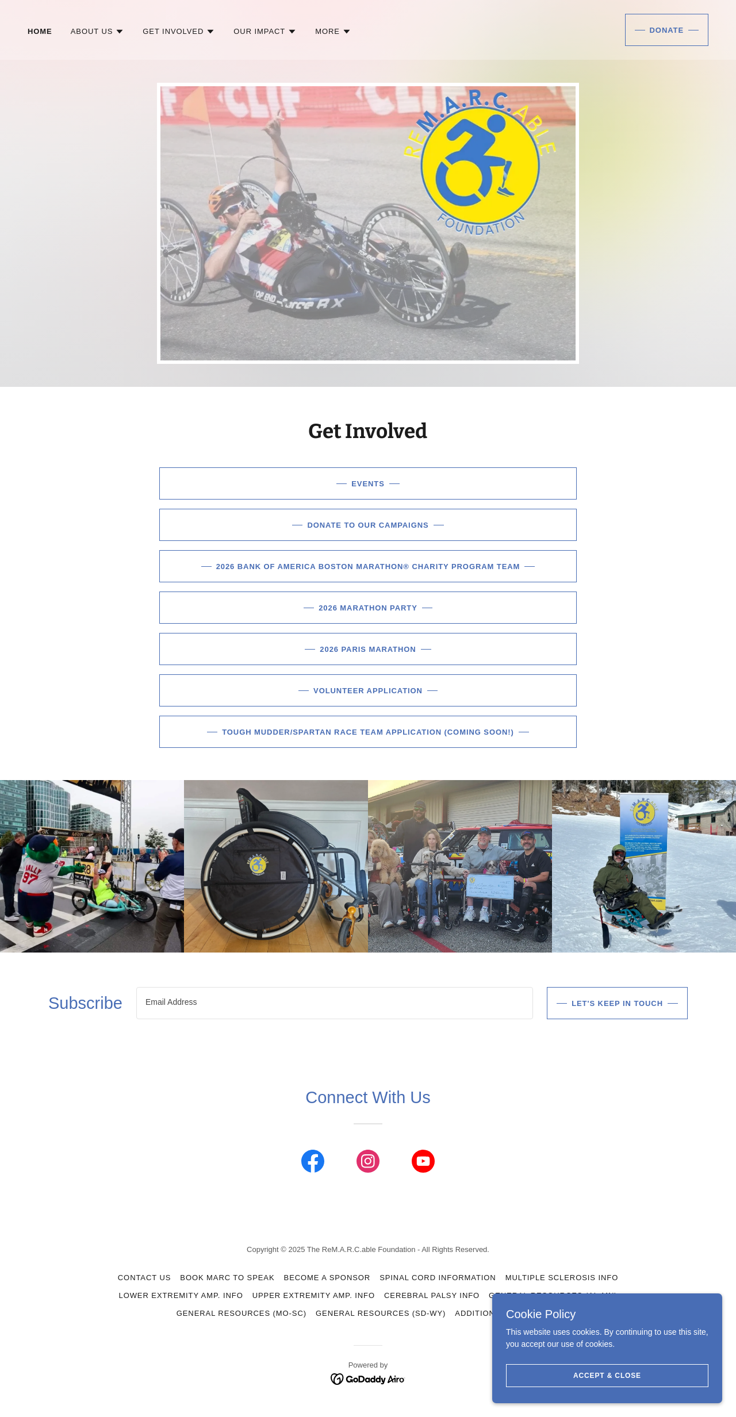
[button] (98, 32)
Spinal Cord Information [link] (437, 1277)
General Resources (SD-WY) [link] (381, 1313)
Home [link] (40, 31)
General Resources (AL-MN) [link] (553, 1295)
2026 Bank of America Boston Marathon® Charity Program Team (368, 566)
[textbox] (334, 1003)
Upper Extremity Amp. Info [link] (313, 1295)
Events (368, 483)
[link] (312, 1163)
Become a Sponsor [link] (327, 1277)
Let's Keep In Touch (617, 1003)
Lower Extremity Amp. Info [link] (180, 1295)
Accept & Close (607, 1392)
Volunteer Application (368, 690)
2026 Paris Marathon (368, 649)
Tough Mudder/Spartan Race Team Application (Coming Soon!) (368, 732)
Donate (667, 30)
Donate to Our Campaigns (367, 525)
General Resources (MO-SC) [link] (241, 1313)
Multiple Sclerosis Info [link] (562, 1277)
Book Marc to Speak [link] (227, 1277)
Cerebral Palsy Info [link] (432, 1295)
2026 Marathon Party (368, 608)
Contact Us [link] (144, 1277)
